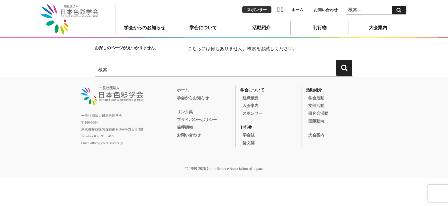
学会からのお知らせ (144, 27)
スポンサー (257, 10)
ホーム (297, 10)
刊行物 (320, 27)
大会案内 (378, 27)
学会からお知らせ (193, 98)
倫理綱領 (185, 127)
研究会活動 (318, 113)
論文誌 (249, 143)
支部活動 (316, 106)
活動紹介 (261, 27)
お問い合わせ (326, 10)
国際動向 (316, 121)
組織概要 (251, 98)
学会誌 (249, 135)
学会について (203, 27)
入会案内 (251, 106)
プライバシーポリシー (197, 120)
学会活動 (316, 98)
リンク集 (185, 112)
